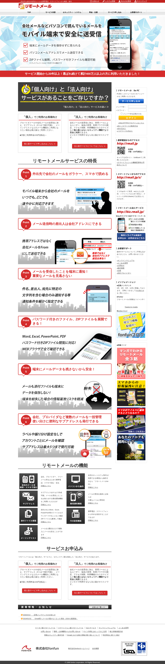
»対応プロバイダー (124, 273)
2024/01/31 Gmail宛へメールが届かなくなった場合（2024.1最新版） (50, 619)
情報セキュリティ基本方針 (54, 635)
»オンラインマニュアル (125, 260)
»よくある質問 (122, 263)
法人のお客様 (126, 1)
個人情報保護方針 (116, 631)
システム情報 (110, 1)
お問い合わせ (46, 631)
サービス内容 (52, 12)
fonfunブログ (122, 311)
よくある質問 (123, 628)
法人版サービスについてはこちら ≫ (89, 146)
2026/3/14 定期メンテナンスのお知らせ (39, 615)
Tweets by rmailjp (131, 307)
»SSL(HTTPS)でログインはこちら (131, 123)
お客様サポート (137, 12)
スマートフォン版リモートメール (70, 628)
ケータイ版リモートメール (45, 628)
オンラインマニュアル (107, 628)
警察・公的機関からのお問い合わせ (67, 631)
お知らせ (95, 1)
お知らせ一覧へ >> (98, 607)
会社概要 (95, 648)
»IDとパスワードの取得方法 (127, 126)
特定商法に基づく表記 (111, 635)
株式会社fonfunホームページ (79, 648)
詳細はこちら (46, 486)
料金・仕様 (93, 12)
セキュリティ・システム (72, 12)
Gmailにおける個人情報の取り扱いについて (83, 635)
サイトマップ (142, 1)
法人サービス (91, 628)
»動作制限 (120, 268)
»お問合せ (120, 266)
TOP (29, 12)
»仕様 (119, 271)
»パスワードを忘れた (125, 131)
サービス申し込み (114, 12)
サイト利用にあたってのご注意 (95, 631)
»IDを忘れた (121, 129)
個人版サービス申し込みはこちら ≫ (39, 144)
